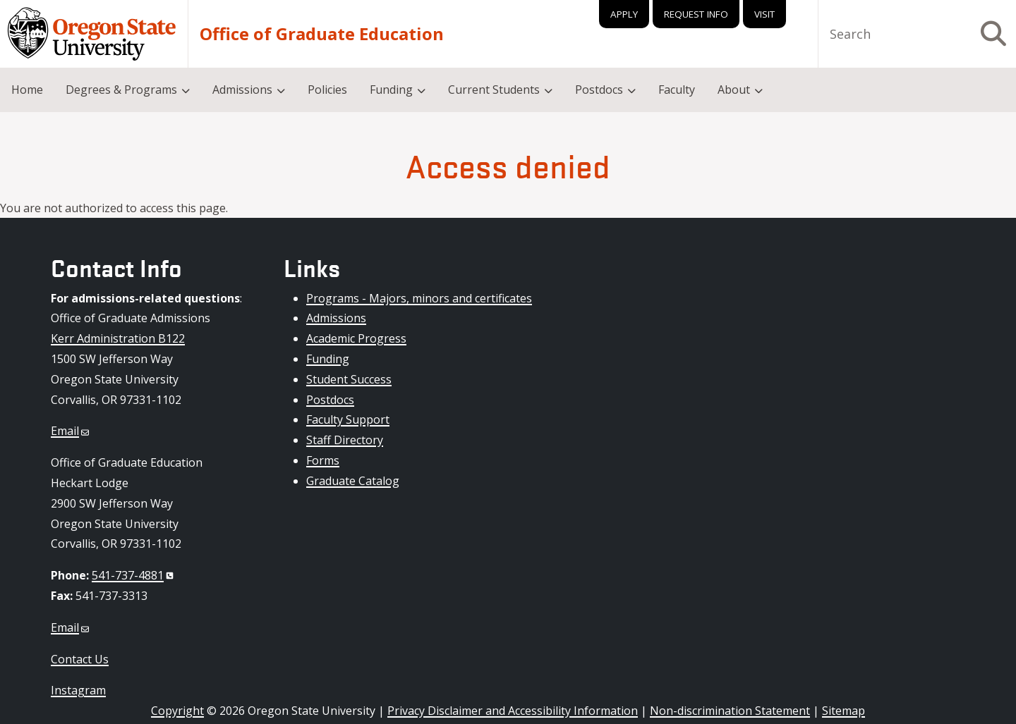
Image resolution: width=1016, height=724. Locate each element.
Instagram (78, 690)
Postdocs (330, 399)
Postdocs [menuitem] (599, 89)
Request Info (696, 14)
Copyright (177, 710)
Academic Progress (356, 338)
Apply (624, 14)
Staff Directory (344, 440)
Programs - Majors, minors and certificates (419, 298)
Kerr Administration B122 (118, 338)
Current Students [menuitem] (494, 89)
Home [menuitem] (27, 89)
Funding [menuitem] (391, 89)
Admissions (336, 318)
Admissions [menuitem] (242, 89)
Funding (327, 359)
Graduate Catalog (352, 481)
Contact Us (80, 659)
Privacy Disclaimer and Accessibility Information (512, 710)
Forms (322, 460)
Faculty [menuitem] (676, 89)
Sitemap (843, 710)
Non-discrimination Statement (730, 710)
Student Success (349, 379)
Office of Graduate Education (322, 33)
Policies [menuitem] (327, 89)
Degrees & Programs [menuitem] (121, 89)
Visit (764, 14)
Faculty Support (347, 419)
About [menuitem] (734, 89)
